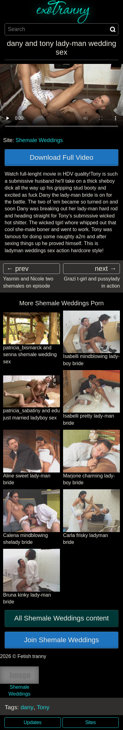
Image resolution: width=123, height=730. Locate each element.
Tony (43, 707)
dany (27, 707)
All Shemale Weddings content (61, 618)
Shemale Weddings (39, 140)
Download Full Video (61, 157)
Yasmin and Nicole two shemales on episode (28, 282)
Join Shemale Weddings (61, 640)
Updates (32, 722)
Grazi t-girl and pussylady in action (92, 282)
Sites (90, 722)
